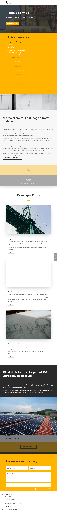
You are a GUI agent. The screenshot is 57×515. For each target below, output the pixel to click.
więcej (11, 252)
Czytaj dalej (12, 23)
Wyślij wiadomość (43, 489)
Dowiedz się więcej (12, 157)
